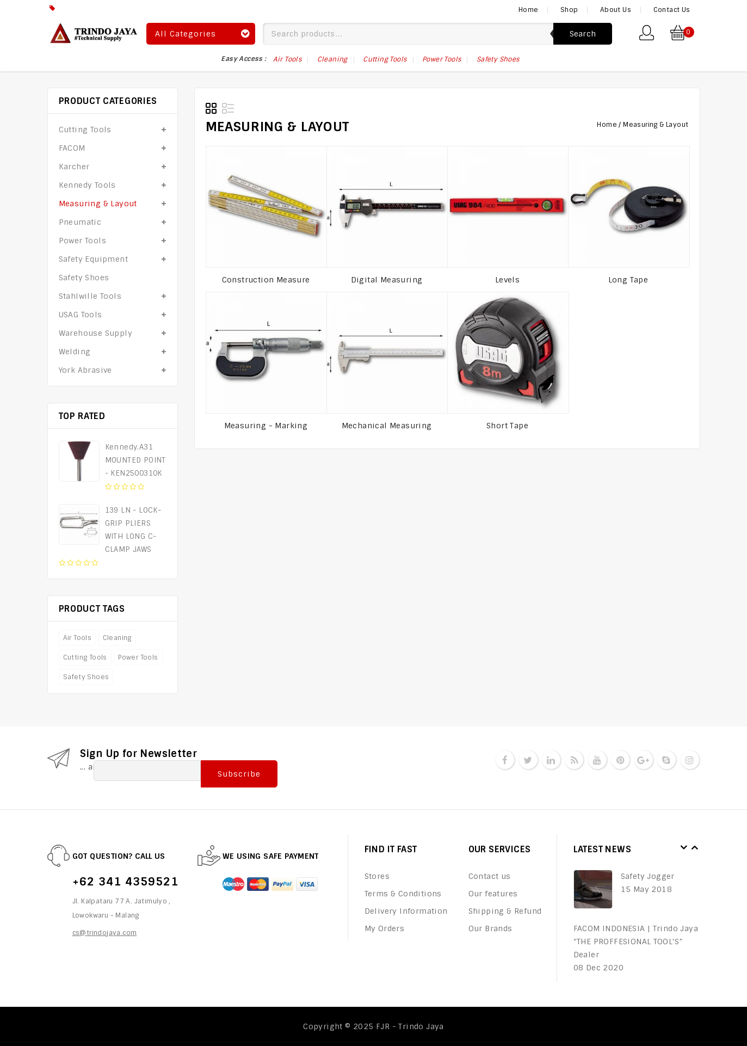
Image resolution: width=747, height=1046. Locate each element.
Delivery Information (406, 911)
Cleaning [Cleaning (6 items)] (332, 59)
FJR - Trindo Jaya (410, 1026)
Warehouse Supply (95, 333)
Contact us (489, 876)
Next (694, 847)
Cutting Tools (85, 129)
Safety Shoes (84, 277)
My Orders (385, 928)
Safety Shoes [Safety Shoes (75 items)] (498, 59)
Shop (569, 9)
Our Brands (490, 928)
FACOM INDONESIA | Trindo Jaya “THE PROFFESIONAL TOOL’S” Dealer (636, 941)
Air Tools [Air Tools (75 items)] (287, 59)
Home (528, 9)
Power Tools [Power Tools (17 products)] (138, 657)
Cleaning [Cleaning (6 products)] (117, 637)
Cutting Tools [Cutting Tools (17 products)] (85, 657)
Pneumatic (80, 222)
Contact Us (671, 9)
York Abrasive (85, 370)
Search (583, 34)
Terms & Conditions (403, 894)
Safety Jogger (648, 876)
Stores (377, 876)
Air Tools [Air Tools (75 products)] (77, 637)
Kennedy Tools (87, 185)
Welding (75, 351)
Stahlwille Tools (90, 296)
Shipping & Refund (505, 911)
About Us (615, 9)
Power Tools (82, 240)
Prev (683, 847)
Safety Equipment (93, 259)
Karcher (74, 166)
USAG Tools (80, 314)
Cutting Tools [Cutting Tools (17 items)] (384, 59)
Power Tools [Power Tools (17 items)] (441, 59)
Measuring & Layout (98, 203)
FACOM (72, 148)
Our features (493, 894)
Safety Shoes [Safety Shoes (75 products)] (86, 677)
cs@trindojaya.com (104, 932)
